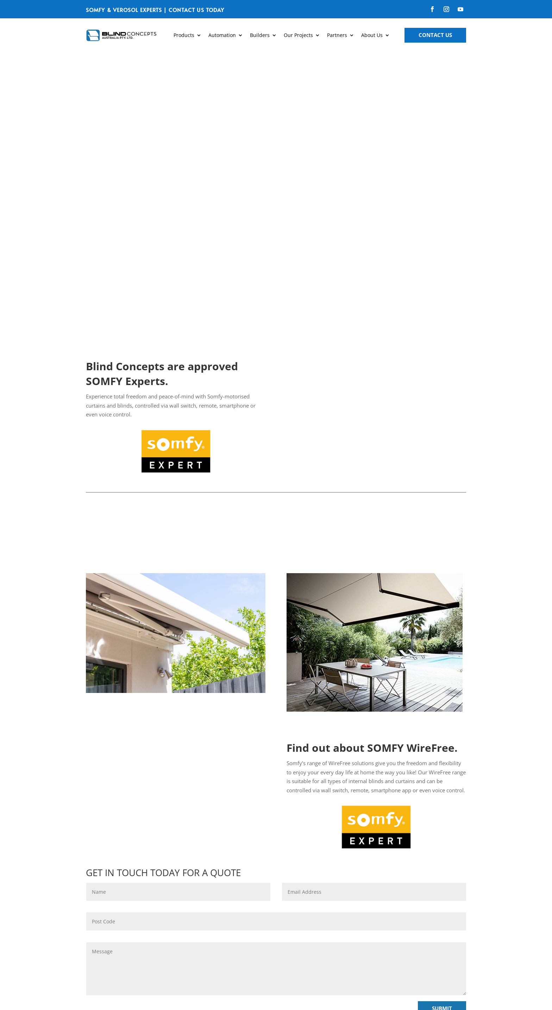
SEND (284, 928)
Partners (337, 35)
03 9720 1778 (397, 870)
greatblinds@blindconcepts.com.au (396, 900)
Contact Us (435, 34)
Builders (260, 35)
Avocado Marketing (344, 996)
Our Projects (298, 35)
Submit (442, 738)
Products (184, 35)
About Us (372, 35)
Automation (222, 35)
